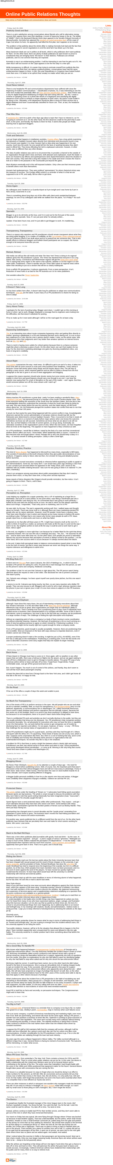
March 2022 (106, 432)
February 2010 (105, 167)
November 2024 (105, 490)
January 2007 (106, 100)
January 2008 (106, 122)
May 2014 (107, 260)
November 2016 (105, 315)
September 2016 (105, 311)
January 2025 (106, 494)
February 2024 (105, 474)
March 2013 (106, 235)
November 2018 (105, 359)
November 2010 (105, 184)
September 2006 (105, 93)
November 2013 (105, 249)
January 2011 (106, 187)
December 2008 (105, 142)
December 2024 (105, 492)
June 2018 (107, 350)
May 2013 (107, 238)
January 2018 (106, 341)
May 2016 (107, 304)
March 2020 (106, 388)
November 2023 (105, 468)
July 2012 (107, 220)
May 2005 (107, 63)
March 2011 (106, 191)
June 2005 (107, 65)
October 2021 (106, 423)
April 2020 (107, 390)
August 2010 (106, 178)
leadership (32, 275)
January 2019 (106, 362)
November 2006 (105, 96)
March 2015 (106, 279)
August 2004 (106, 47)
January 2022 (106, 428)
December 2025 (105, 514)
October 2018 (106, 357)
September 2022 (105, 443)
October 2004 (106, 51)
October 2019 (106, 379)
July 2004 (107, 45)
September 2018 (105, 355)
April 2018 (107, 346)
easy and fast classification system (53, 93)
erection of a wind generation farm (53, 40)
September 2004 (105, 49)
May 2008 (107, 129)
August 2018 (106, 353)
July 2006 (107, 89)
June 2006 (107, 87)
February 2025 (105, 496)
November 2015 (105, 293)
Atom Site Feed (105, 531)
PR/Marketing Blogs (103, 30)
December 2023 (105, 470)
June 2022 (107, 437)
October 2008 (106, 138)
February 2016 (105, 299)
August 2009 (106, 156)
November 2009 (105, 162)
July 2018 (107, 352)
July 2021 (107, 417)
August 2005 (106, 69)
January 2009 (106, 144)
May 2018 (107, 348)
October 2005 (106, 72)
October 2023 (106, 466)
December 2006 (105, 98)
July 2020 (107, 395)
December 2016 (105, 317)
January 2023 (106, 450)
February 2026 (105, 518)
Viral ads (19, 293)
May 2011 (107, 195)
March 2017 (106, 322)
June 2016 (107, 306)
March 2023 (106, 454)
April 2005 (107, 62)
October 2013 (106, 248)
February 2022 (105, 430)
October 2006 (106, 94)
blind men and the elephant (59, 606)
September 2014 (105, 268)
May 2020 (107, 392)
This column (11, 365)
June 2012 (107, 218)
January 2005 (106, 56)
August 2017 (106, 331)
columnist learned (66, 236)
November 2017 (105, 337)
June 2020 (107, 393)
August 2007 (106, 113)
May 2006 (107, 85)
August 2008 (106, 134)
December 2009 (105, 164)
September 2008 (105, 136)
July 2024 (107, 483)
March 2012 (106, 213)
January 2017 (106, 319)
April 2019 (107, 368)
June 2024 (107, 481)
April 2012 (107, 215)
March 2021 (106, 410)
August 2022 (106, 441)
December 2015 (105, 295)
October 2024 (106, 488)
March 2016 (106, 300)
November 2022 (105, 446)
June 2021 (107, 415)
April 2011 (107, 193)
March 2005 (106, 60)
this (14, 341)
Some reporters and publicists (63, 843)
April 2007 (107, 105)
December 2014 (105, 273)
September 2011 (105, 202)
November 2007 (105, 118)
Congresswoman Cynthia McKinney (50, 949)
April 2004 (107, 40)
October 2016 (106, 313)
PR (110, 535)
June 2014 (107, 262)
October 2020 (106, 401)
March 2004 (106, 38)
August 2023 (106, 463)
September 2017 (105, 333)
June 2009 (107, 153)
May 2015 (107, 282)
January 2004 (106, 34)
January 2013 (106, 231)
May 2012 (107, 217)
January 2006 (106, 78)
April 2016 (107, 302)
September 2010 (105, 180)
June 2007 (107, 109)
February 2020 (105, 386)
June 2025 (107, 503)
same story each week (69, 260)
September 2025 (105, 508)
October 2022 (106, 445)
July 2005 (107, 67)
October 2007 (106, 116)
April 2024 (107, 477)
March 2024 (106, 476)
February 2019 (105, 364)
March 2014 (106, 257)
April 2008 (107, 127)
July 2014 (107, 264)
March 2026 (106, 519)
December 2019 (105, 383)
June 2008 (107, 131)
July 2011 (107, 198)
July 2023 (107, 461)
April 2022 (107, 434)
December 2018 (105, 361)
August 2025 (106, 507)
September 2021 (105, 421)
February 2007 (105, 102)
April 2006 (107, 83)
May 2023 (107, 457)
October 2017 (106, 335)
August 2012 (106, 222)
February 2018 (105, 342)
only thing (70, 864)
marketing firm (13, 118)
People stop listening (71, 985)
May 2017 (107, 326)
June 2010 (107, 175)
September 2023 (105, 465)
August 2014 (106, 266)
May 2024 (107, 479)
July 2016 (107, 308)
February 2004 (105, 36)
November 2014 (105, 271)
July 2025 (107, 505)
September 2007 (105, 114)
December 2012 (105, 229)
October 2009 (106, 160)
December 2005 (105, 76)
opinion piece (15, 1058)
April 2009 (107, 149)
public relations (106, 533)
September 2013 (105, 246)
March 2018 (106, 344)
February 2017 (105, 321)
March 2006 (106, 82)
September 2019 (105, 377)
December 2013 (105, 251)
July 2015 (107, 286)
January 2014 (106, 253)
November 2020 (105, 403)
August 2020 (106, 397)
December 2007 (105, 120)
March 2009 (106, 147)
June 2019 (107, 372)
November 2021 (105, 425)
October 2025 (106, 510)
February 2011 (105, 189)
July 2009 (107, 155)
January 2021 (106, 406)
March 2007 (106, 103)
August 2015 (106, 288)
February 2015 (105, 277)
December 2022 (105, 448)
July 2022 (107, 439)
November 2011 (105, 206)
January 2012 (106, 209)
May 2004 (107, 41)
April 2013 (107, 237)
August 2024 (106, 485)
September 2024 (105, 487)
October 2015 (106, 291)
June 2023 (107, 459)
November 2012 (105, 228)
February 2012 (105, 211)
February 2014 (105, 255)
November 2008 (105, 140)
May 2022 (107, 435)
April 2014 (107, 259)
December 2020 (105, 404)
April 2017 (107, 324)
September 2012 (105, 224)
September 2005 (105, 71)
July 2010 (107, 176)
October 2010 (106, 182)
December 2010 (105, 186)
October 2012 (106, 226)
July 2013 (107, 242)
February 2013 (105, 233)
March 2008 (106, 125)
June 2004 (107, 43)
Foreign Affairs (53, 139)
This (8, 333)
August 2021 (106, 419)
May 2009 (107, 151)
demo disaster (21, 452)
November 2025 (105, 512)
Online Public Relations (102, 28)
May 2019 (107, 370)
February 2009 (105, 145)
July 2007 (107, 111)
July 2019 (107, 373)
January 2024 (106, 472)
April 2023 (107, 456)
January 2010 (106, 165)
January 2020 (106, 384)
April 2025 (107, 499)
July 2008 (107, 133)
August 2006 (106, 91)
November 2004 (105, 52)
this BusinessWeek (62, 707)
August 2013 (106, 244)
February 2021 (105, 408)
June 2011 (107, 196)
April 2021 (107, 412)
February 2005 (105, 58)
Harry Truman (49, 1086)
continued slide (16, 1008)
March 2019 (106, 366)
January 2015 (106, 275)
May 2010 (107, 173)
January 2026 (106, 516)
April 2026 (107, 521)
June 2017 (107, 328)
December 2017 (105, 339)
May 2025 (107, 501)
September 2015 (105, 290)
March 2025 (106, 497)
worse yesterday (12, 864)
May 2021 (107, 414)
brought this (32, 765)
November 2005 (105, 74)
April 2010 (107, 171)
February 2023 (105, 452)
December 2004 (105, 54)
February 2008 (105, 124)
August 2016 (106, 310)
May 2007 (107, 107)
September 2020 (105, 399)
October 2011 (106, 204)
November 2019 (105, 381)
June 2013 (107, 240)
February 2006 (105, 80)
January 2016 (106, 297)
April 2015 (107, 280)
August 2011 (106, 200)
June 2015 (107, 284)
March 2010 (106, 169)
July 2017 (107, 330)
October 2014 (106, 269)
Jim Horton (106, 530)
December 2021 (105, 426)
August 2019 (106, 375)
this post (22, 563)
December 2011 (105, 207)
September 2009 (105, 158)
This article (10, 792)
